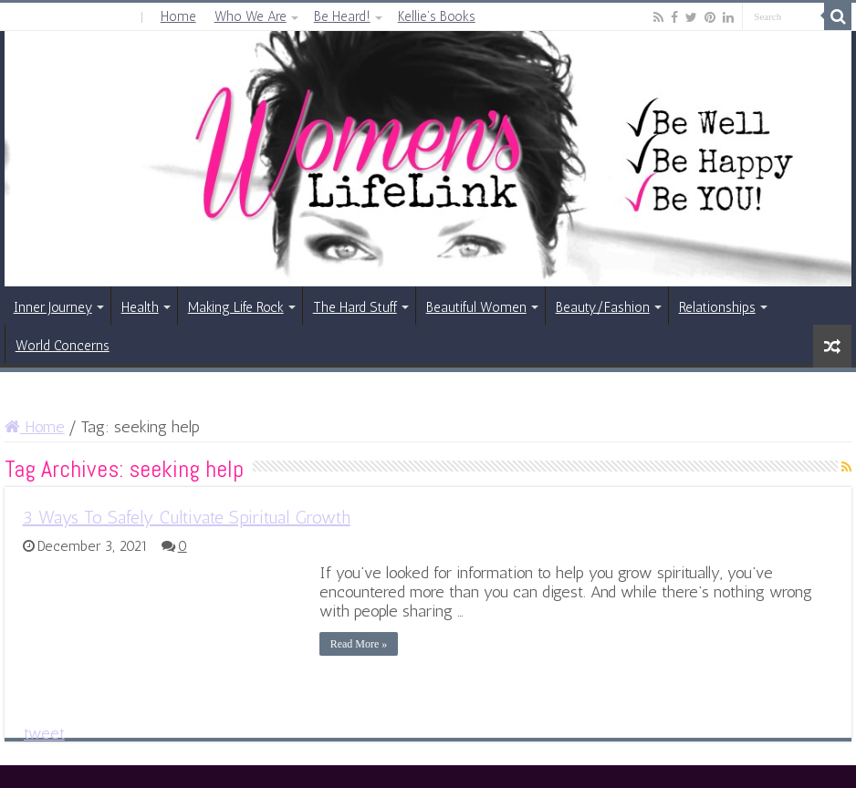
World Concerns (63, 345)
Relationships (717, 307)
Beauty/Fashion (603, 307)
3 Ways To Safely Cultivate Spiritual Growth (186, 517)
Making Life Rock (236, 307)
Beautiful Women (476, 307)
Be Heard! (342, 16)
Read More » (359, 644)
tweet (44, 733)
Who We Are (250, 16)
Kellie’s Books (436, 16)
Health (140, 307)
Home (178, 16)
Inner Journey (53, 307)
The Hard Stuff (355, 307)
